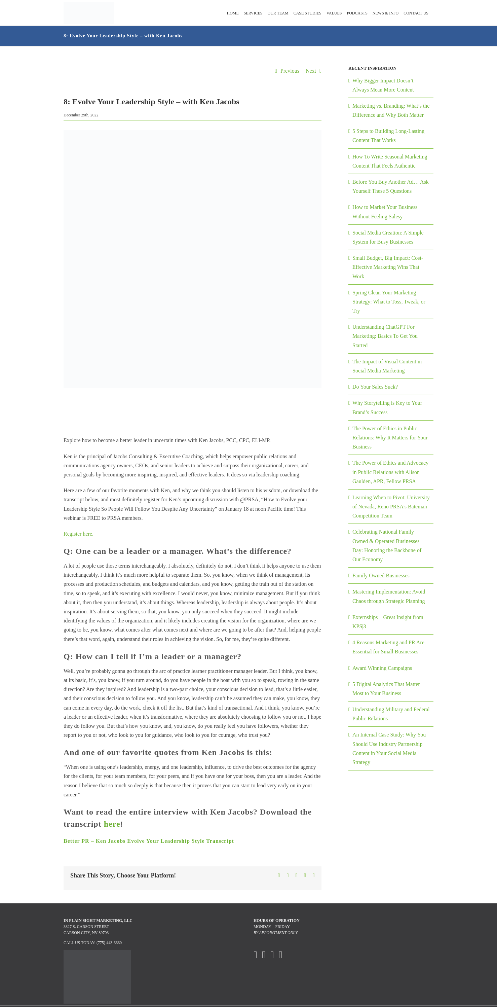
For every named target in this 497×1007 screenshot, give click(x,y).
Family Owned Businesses (381, 575)
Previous (289, 71)
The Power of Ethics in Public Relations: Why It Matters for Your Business (390, 437)
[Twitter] (264, 955)
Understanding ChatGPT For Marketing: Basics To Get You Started (385, 336)
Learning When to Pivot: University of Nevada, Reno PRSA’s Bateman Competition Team (391, 506)
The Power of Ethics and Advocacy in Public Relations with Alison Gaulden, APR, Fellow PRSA (390, 472)
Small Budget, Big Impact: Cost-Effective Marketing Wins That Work (387, 267)
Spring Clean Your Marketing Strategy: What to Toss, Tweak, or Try (388, 302)
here (112, 824)
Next (311, 71)
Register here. (78, 534)
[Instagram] (272, 955)
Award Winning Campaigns (382, 668)
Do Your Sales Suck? (375, 387)
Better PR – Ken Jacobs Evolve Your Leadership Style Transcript (149, 841)
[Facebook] (255, 955)
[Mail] (280, 955)
